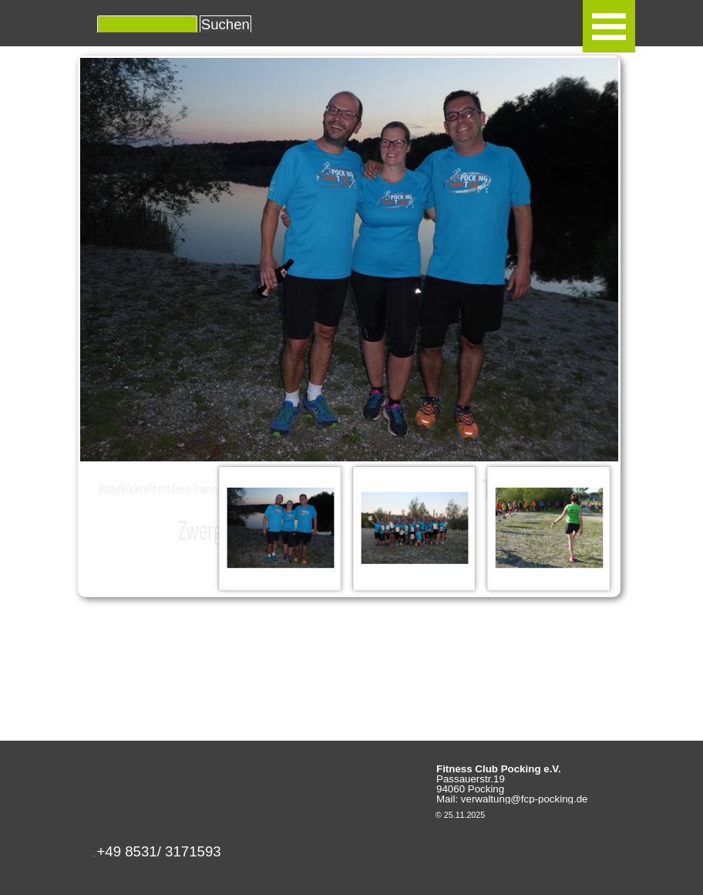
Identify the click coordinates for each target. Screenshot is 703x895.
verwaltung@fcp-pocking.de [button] (524, 799)
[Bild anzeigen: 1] (281, 527)
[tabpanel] (196, 852)
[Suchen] (147, 24)
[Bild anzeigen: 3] (549, 527)
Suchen (225, 24)
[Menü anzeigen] (609, 26)
